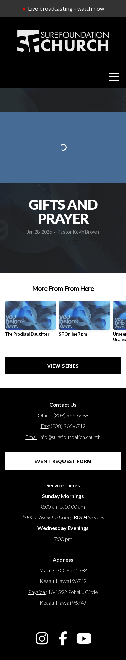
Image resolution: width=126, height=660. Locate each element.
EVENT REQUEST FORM (63, 461)
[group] (30, 321)
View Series (63, 365)
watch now (90, 8)
